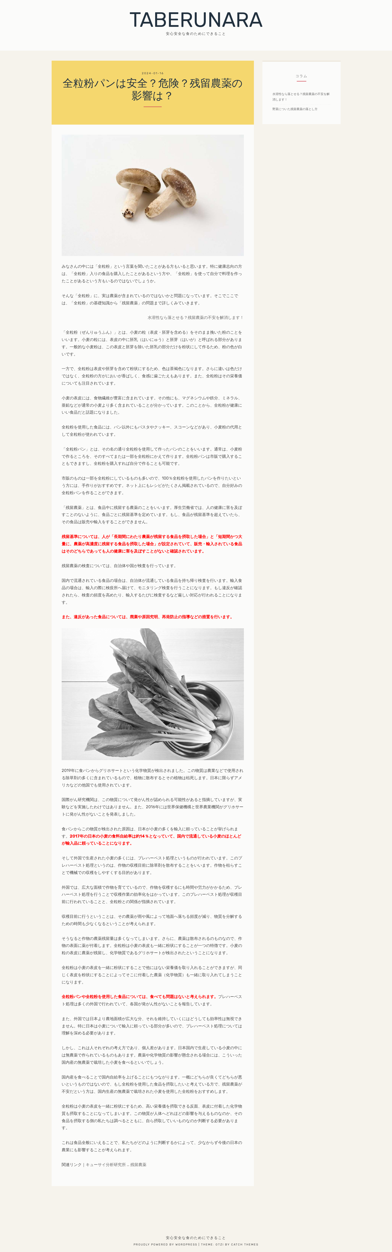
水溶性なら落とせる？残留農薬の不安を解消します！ (196, 317)
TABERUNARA (196, 20)
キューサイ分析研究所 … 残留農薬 (116, 1164)
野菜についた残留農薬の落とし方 (295, 109)
